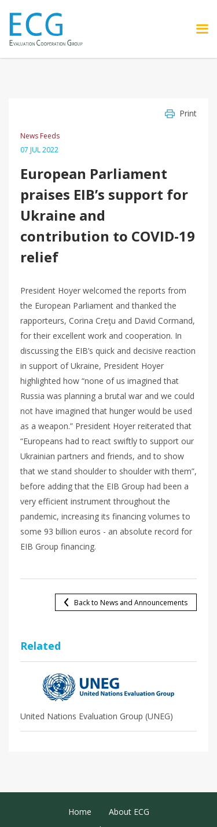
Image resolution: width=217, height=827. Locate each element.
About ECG (129, 811)
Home (79, 811)
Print (188, 113)
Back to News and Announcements (130, 603)
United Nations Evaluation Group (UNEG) (96, 716)
